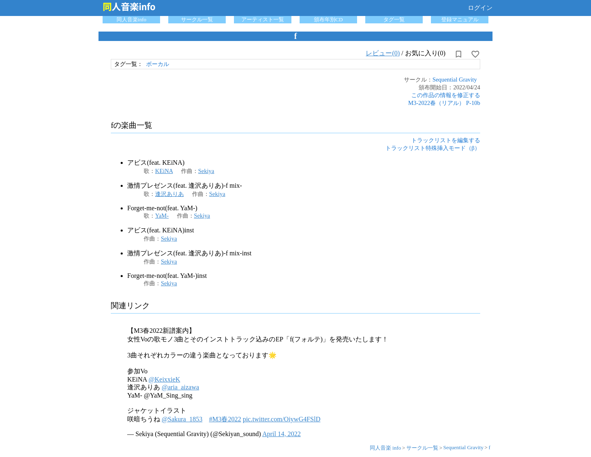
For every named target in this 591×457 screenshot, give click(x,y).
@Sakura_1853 (182, 419)
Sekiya (206, 171)
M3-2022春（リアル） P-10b (444, 103)
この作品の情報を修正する (445, 95)
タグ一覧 (394, 19)
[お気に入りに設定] (475, 54)
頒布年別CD (328, 19)
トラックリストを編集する (445, 140)
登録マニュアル (460, 19)
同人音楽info (132, 19)
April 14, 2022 (281, 433)
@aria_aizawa (180, 387)
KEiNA (164, 171)
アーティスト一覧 (262, 19)
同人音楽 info (385, 448)
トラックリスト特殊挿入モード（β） (432, 148)
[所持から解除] (458, 54)
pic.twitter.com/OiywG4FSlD (281, 419)
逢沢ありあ (169, 194)
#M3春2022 (225, 419)
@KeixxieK (164, 379)
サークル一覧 (197, 19)
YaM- (162, 215)
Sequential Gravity (455, 79)
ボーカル (157, 64)
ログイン (480, 8)
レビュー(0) (383, 53)
